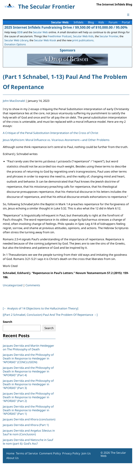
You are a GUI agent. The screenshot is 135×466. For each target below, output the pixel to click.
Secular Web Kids (83, 36)
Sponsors (67, 50)
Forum (113, 22)
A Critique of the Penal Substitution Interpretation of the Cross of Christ (50, 133)
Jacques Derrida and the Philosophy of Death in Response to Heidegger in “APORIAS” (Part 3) (28, 384)
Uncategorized (12, 285)
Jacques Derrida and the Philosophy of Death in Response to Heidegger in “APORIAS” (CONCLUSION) (28, 358)
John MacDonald (14, 101)
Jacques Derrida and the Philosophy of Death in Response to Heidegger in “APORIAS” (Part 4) (28, 371)
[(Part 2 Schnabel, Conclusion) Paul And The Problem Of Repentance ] (50, 315)
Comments (32, 285)
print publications (83, 40)
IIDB (19, 32)
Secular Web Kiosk (45, 40)
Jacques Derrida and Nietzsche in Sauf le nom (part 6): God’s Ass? (28, 441)
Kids (101, 22)
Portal (126, 22)
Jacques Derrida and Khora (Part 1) (26, 425)
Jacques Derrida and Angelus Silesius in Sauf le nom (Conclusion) (29, 432)
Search (7, 321)
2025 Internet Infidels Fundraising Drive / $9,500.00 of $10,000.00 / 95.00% (65, 27)
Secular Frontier (108, 36)
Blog (91, 22)
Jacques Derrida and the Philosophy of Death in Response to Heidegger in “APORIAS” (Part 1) (28, 410)
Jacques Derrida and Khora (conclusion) (29, 419)
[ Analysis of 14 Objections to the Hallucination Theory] (40, 308)
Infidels (78, 22)
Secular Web (40, 32)
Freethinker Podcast (60, 36)
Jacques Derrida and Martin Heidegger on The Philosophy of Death (28, 347)
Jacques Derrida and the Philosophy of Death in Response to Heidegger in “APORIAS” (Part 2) (28, 397)
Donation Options (15, 44)
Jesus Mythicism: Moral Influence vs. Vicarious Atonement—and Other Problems (56, 140)
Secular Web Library (16, 40)
